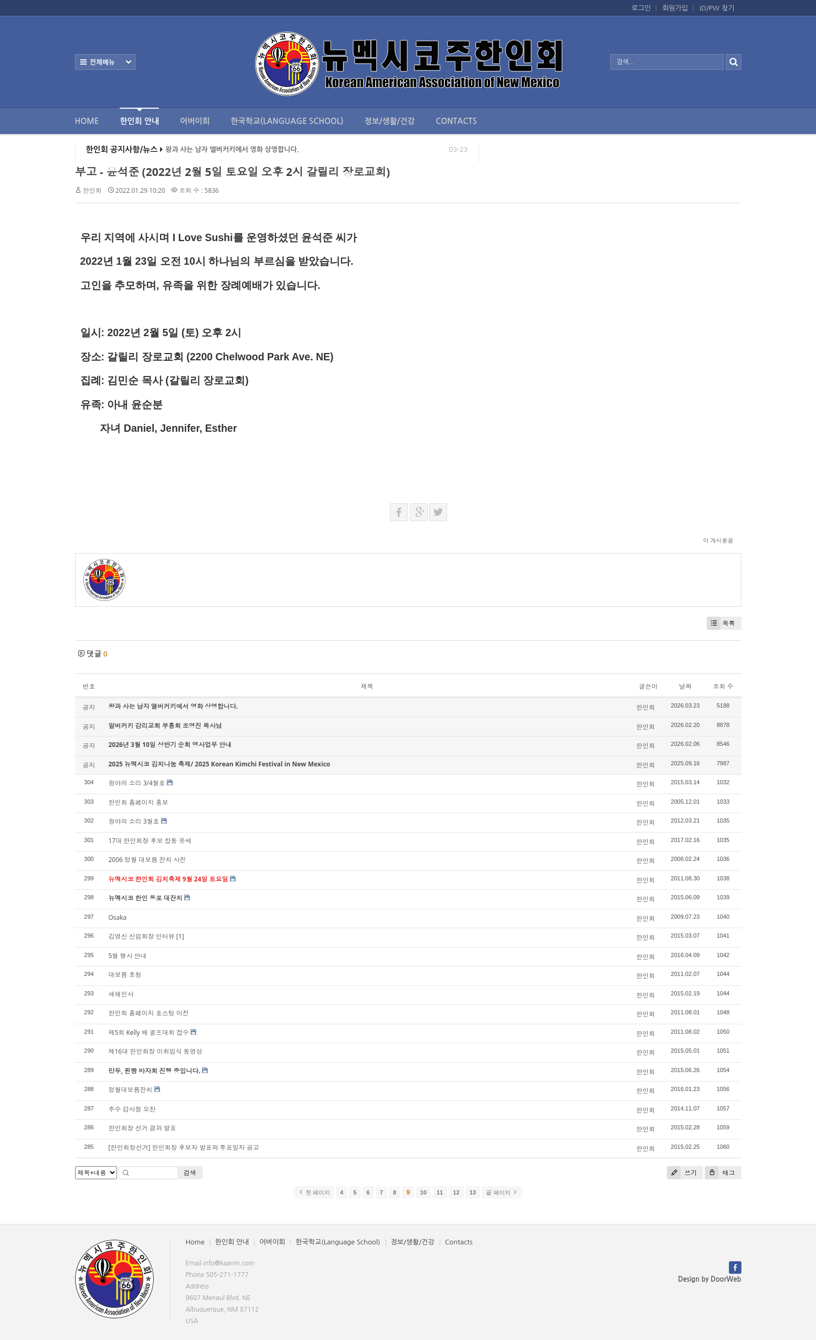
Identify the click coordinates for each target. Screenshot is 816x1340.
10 (423, 1192)
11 (440, 1192)
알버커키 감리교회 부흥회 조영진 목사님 (165, 725)
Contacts (456, 121)
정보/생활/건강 (389, 121)
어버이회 (194, 121)
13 (473, 1192)
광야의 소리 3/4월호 (137, 782)
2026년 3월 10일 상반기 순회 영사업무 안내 (170, 744)
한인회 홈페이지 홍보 (138, 802)
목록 (721, 623)
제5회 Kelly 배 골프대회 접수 (149, 1032)
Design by (709, 1279)
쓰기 (682, 1172)
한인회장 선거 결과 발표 (142, 1128)
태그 (720, 1172)
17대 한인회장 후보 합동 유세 (150, 840)
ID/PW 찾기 (717, 8)
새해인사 (121, 994)
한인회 (92, 190)
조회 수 (723, 686)
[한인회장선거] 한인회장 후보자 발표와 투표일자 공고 (184, 1147)
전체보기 (105, 62)
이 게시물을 (718, 540)
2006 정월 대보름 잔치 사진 (147, 859)
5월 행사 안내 (128, 955)
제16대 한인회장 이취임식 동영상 (156, 1051)
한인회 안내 (139, 116)
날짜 (685, 686)
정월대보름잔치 (131, 1089)
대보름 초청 (125, 974)
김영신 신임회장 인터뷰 (142, 936)
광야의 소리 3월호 (134, 821)
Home (87, 121)
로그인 (641, 8)
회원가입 (675, 8)
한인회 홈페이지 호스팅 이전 (149, 1013)
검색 (190, 1172)
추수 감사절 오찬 (132, 1109)
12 (456, 1192)
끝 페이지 (502, 1192)
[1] (180, 936)
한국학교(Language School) (287, 121)
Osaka (118, 917)
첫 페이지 (314, 1192)
